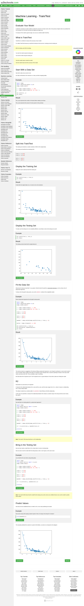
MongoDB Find (4, 130)
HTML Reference (40, 578)
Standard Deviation (5, 81)
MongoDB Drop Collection (6, 137)
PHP (34, 5)
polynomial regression (52, 287)
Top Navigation (78, 66)
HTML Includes (78, 73)
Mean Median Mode (5, 79)
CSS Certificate (73, 579)
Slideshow (78, 79)
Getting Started (4, 78)
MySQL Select (4, 108)
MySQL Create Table (5, 105)
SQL (23, 5)
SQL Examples (57, 582)
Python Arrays (4, 44)
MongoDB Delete (4, 135)
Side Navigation (78, 65)
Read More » (78, 113)
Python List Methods (5, 150)
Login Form (78, 72)
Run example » (20, 136)
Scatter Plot (3, 87)
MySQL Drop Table (5, 114)
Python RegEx (4, 57)
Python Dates (4, 53)
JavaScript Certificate (73, 580)
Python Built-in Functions (6, 147)
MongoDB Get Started (5, 124)
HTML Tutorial (24, 578)
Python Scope (4, 50)
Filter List (78, 80)
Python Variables (4, 18)
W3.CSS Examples (57, 585)
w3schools (10, 2)
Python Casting (4, 23)
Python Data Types (5, 20)
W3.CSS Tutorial (24, 585)
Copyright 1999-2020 (76, 595)
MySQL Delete (4, 113)
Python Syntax (4, 15)
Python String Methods (5, 148)
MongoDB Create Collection (7, 127)
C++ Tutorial (24, 590)
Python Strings (4, 25)
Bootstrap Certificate (73, 586)
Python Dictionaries (5, 34)
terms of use (62, 595)
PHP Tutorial (24, 587)
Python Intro (3, 12)
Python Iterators (4, 49)
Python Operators (4, 28)
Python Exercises (4, 177)
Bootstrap (78, 108)
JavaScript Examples (57, 580)
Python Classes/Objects (6, 46)
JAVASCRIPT (16, 5)
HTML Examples (57, 578)
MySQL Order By (4, 111)
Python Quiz (3, 179)
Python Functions (4, 41)
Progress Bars (78, 69)
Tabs (78, 60)
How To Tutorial (24, 581)
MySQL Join (3, 119)
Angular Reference (40, 590)
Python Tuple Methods (5, 153)
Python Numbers (4, 22)
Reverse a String (4, 171)
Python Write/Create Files (6, 71)
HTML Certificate (74, 578)
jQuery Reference (40, 588)
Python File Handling (5, 68)
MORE (48, 5)
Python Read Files (5, 70)
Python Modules (4, 52)
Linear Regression (5, 89)
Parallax (78, 70)
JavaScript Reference (40, 580)
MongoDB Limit (4, 140)
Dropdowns (78, 62)
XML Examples (57, 590)
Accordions (78, 63)
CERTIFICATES (78, 96)
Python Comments (5, 17)
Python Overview (4, 145)
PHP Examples (57, 587)
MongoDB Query (4, 132)
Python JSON (4, 55)
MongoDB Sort (4, 134)
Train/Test (3, 95)
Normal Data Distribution (6, 86)
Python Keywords (4, 158)
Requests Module (4, 164)
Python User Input (4, 61)
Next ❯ (67, 20)
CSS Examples (57, 579)
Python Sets (3, 33)
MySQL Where (4, 110)
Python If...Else (4, 36)
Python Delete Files (5, 73)
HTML (5, 5)
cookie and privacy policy (68, 595)
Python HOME (4, 11)
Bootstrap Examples (57, 586)
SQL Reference (40, 581)
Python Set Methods (5, 155)
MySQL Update (4, 116)
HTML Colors (40, 587)
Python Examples (4, 176)
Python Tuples (4, 31)
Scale (2, 94)
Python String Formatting (6, 63)
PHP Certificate (73, 585)
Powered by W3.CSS (48, 597)
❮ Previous (19, 20)
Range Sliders (78, 76)
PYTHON (29, 5)
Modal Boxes (78, 67)
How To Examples (57, 581)
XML (78, 110)
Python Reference (41, 582)
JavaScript (78, 101)
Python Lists (3, 30)
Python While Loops (5, 38)
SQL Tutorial (24, 582)
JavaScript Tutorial (24, 580)
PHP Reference (40, 586)
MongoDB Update (4, 138)
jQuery (78, 107)
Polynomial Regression (6, 90)
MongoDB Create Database (6, 126)
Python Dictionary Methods (6, 151)
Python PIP (3, 58)
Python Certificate (4, 181)
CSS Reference (40, 579)
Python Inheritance (5, 47)
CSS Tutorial (24, 579)
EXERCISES (69, 5)
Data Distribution (4, 84)
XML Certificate (73, 587)
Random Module (4, 163)
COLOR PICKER (78, 48)
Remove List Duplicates (6, 169)
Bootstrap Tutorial (24, 586)
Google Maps (78, 74)
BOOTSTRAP (40, 5)
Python (78, 104)
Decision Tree (4, 97)
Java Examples (57, 589)
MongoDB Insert (4, 129)
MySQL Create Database (6, 103)
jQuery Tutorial (24, 588)
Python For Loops (4, 39)
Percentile (3, 82)
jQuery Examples (57, 588)
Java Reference (40, 589)
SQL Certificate (73, 581)
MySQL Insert (4, 106)
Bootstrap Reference (40, 585)
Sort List (78, 81)
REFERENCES (59, 5)
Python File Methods (5, 156)
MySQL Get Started (5, 102)
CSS (10, 5)
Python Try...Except (5, 60)
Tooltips (78, 77)
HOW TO (78, 57)
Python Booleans (4, 26)
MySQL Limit (3, 118)
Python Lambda (4, 42)
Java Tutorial (24, 589)
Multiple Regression (5, 92)
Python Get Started (5, 14)
